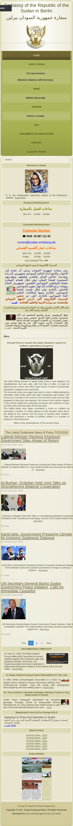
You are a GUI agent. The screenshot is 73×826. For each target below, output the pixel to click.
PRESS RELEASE (35, 98)
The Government (35, 73)
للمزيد (14, 302)
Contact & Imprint (26, 806)
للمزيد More (10, 725)
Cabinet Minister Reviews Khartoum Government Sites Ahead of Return (30, 439)
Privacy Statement (45, 806)
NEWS (36, 89)
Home (36, 55)
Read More (20, 198)
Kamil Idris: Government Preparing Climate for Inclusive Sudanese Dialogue (36, 536)
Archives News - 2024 (36, 748)
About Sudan (36, 64)
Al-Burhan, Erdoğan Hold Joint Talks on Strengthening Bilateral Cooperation (33, 485)
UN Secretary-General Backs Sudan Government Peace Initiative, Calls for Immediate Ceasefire (32, 587)
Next (49, 643)
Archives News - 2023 (36, 746)
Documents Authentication (36, 134)
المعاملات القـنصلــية (36, 151)
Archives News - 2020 (36, 738)
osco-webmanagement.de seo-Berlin (43, 813)
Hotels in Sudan (35, 116)
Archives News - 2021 (37, 740)
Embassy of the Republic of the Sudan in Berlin (36, 8)
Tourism (37, 107)
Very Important (32, 260)
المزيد (8, 328)
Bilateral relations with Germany (35, 80)
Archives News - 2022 (36, 743)
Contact (36, 142)
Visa (36, 125)
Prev (24, 643)
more (49, 707)
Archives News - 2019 (36, 735)
